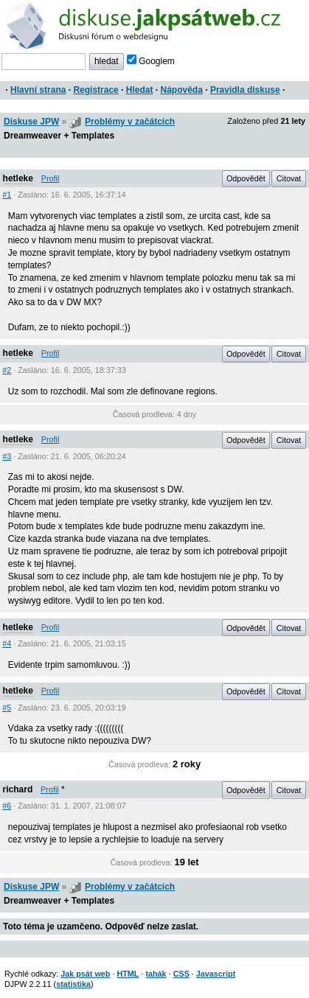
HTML (128, 973)
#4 (6, 643)
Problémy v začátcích (130, 121)
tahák (155, 973)
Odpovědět (245, 178)
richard (18, 789)
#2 (6, 370)
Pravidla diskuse (245, 90)
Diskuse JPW (31, 121)
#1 (6, 194)
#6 (6, 805)
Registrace (95, 90)
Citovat (289, 178)
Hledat (139, 90)
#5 (6, 707)
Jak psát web (85, 973)
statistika (73, 984)
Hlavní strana (38, 90)
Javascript (215, 973)
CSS (181, 973)
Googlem (151, 61)
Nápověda (182, 90)
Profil (50, 178)
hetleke (18, 178)
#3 (6, 456)
